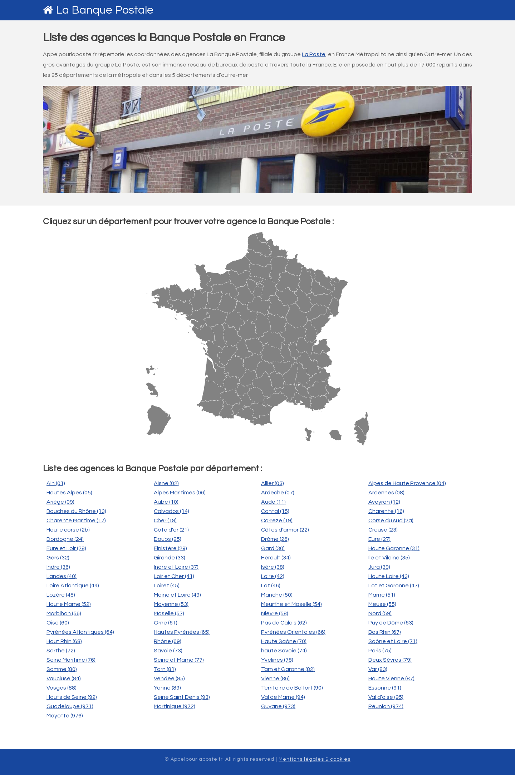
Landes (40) (61, 576)
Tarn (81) (165, 669)
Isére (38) (272, 567)
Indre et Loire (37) (176, 567)
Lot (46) (270, 585)
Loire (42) (272, 576)
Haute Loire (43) (388, 576)
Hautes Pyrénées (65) (182, 632)
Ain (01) (55, 483)
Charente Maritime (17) (76, 520)
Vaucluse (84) (63, 678)
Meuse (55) (382, 604)
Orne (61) (165, 623)
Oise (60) (57, 623)
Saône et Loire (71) (392, 641)
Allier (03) (272, 483)
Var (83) (377, 669)
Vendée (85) (169, 678)
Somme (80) (61, 669)
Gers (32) (57, 558)
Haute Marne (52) (68, 604)
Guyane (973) (278, 706)
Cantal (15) (275, 511)
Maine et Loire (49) (177, 595)
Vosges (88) (61, 688)
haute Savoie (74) (284, 650)
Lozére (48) (60, 595)
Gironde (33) (169, 558)
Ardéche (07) (277, 492)
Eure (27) (379, 539)
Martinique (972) (174, 706)
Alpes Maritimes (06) (180, 492)
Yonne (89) (167, 688)
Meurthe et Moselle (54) (291, 604)
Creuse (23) (383, 530)
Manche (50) (277, 595)
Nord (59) (380, 613)
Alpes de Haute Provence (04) (407, 483)
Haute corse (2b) (68, 530)
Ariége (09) (60, 502)
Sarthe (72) (60, 650)
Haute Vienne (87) (391, 678)
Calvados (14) (171, 511)
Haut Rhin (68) (64, 641)
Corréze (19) (277, 520)
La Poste (313, 54)
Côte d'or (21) (171, 530)
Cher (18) (165, 520)
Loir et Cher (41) (174, 576)
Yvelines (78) (277, 660)
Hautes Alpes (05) (69, 492)
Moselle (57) (169, 613)
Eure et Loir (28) (66, 548)
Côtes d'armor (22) (285, 530)
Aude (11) (273, 502)
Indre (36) (58, 567)
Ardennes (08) (386, 492)
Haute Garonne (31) (394, 548)
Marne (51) (381, 595)
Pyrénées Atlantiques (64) (80, 632)
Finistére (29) (170, 548)
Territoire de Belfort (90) (292, 688)
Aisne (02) (166, 483)
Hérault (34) (276, 558)
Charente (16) (386, 511)
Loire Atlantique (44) (72, 585)
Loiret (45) (167, 585)
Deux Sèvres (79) (390, 660)
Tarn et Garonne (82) (288, 669)
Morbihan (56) (63, 613)
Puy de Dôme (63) (390, 623)
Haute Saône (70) (283, 641)
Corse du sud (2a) (390, 520)
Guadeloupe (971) (69, 706)
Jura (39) (379, 567)
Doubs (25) (167, 539)
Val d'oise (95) (385, 697)
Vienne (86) (275, 678)
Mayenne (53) (171, 604)
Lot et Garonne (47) (393, 585)
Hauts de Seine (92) (71, 697)
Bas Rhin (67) (384, 632)
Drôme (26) (275, 539)
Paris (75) (380, 650)
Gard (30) (273, 548)
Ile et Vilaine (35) (389, 558)
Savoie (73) (168, 650)
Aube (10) (166, 502)
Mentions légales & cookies (314, 759)
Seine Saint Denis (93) (182, 697)
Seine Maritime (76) (70, 660)
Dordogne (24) (65, 539)
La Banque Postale (104, 10)
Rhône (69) (167, 641)
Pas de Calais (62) (284, 623)
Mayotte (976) (64, 716)
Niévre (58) (274, 613)
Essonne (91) (384, 688)
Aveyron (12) (384, 502)
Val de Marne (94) (283, 697)
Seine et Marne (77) (179, 660)
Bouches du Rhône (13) (76, 511)
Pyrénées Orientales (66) (293, 632)
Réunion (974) (385, 706)
